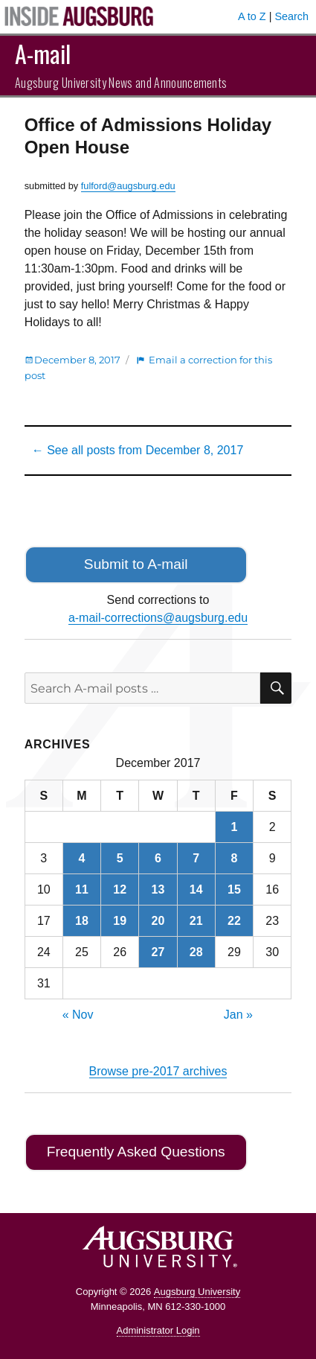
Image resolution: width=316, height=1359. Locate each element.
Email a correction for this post (148, 367)
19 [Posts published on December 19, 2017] (119, 920)
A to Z (252, 16)
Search (291, 16)
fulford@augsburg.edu (128, 185)
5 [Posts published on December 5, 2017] (120, 858)
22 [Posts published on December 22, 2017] (234, 920)
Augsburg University (197, 1291)
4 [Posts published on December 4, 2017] (82, 858)
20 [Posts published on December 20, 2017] (158, 920)
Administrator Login (158, 1330)
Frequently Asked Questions (136, 1151)
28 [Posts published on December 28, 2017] (196, 952)
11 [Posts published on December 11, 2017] (81, 889)
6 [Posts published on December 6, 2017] (158, 858)
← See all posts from (138, 450)
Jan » (238, 1014)
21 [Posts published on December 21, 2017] (196, 920)
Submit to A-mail (136, 564)
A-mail (43, 53)
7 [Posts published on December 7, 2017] (196, 858)
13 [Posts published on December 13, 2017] (158, 889)
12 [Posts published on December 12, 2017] (119, 889)
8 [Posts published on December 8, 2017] (233, 858)
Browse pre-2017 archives (158, 1071)
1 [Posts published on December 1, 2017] (233, 827)
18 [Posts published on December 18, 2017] (81, 920)
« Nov (78, 1014)
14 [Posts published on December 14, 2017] (196, 889)
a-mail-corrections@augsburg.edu (158, 617)
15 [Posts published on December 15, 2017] (234, 889)
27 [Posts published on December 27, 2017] (158, 952)
